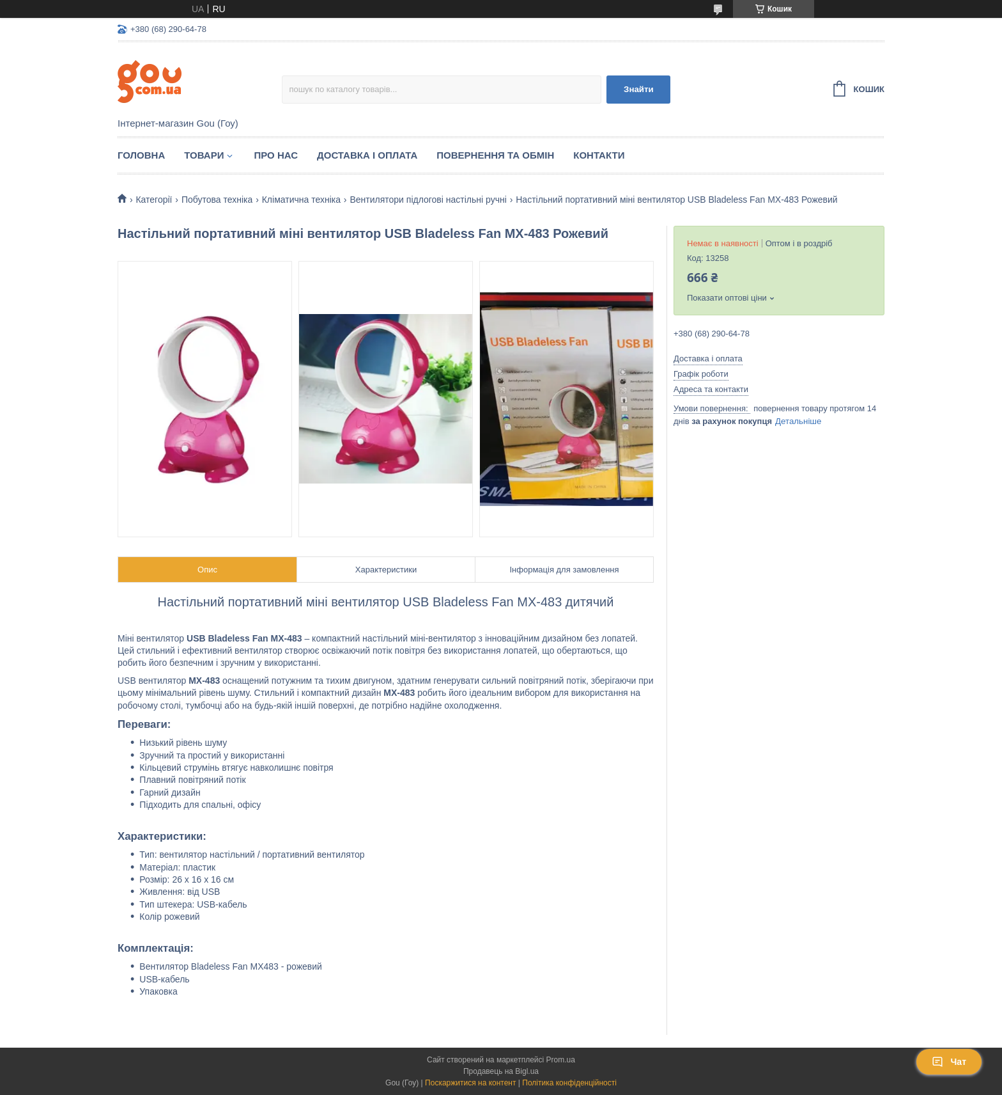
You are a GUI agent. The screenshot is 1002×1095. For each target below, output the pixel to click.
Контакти (598, 155)
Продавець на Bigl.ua (501, 1071)
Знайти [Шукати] (639, 89)
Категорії (153, 199)
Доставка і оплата (367, 155)
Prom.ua (560, 1059)
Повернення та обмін (495, 155)
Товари (204, 155)
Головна (141, 155)
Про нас (276, 155)
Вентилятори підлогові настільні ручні (428, 199)
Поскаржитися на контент (470, 1082)
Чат (949, 1061)
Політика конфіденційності (569, 1082)
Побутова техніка (216, 199)
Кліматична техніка (301, 199)
